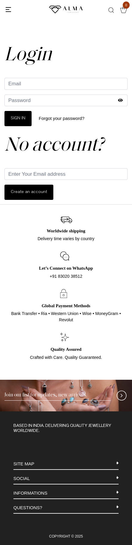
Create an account (29, 192)
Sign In (18, 118)
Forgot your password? (61, 118)
